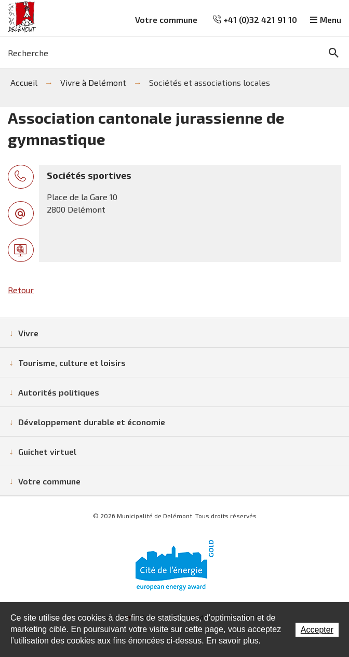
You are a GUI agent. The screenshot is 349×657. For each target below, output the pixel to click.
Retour (21, 290)
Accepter (317, 629)
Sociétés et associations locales (209, 82)
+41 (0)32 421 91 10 (255, 19)
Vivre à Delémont (93, 82)
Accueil (23, 82)
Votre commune (166, 19)
